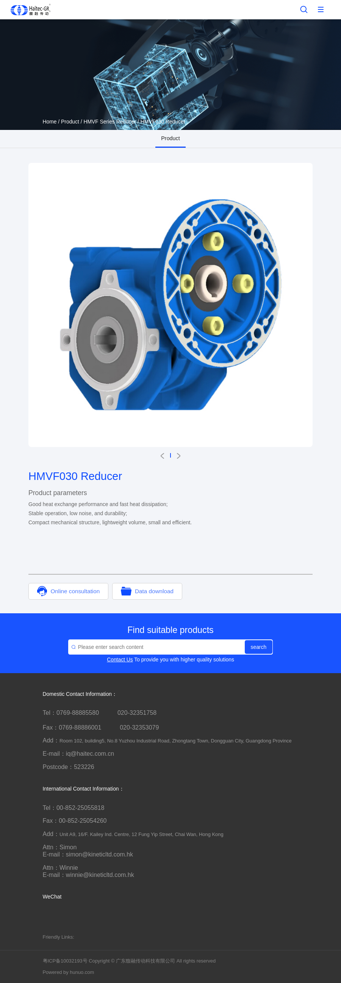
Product (70, 122)
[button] (162, 456)
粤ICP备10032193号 (65, 961)
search (259, 647)
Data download (147, 591)
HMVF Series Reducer (109, 122)
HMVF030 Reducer (163, 122)
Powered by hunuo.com (68, 972)
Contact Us (120, 659)
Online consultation (68, 591)
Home (50, 122)
